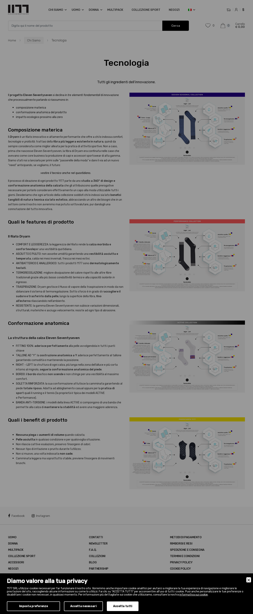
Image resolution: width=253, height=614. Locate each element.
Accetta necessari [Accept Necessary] (83, 606)
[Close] (248, 579)
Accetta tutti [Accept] (122, 606)
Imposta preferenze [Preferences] (33, 606)
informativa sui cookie (193, 594)
